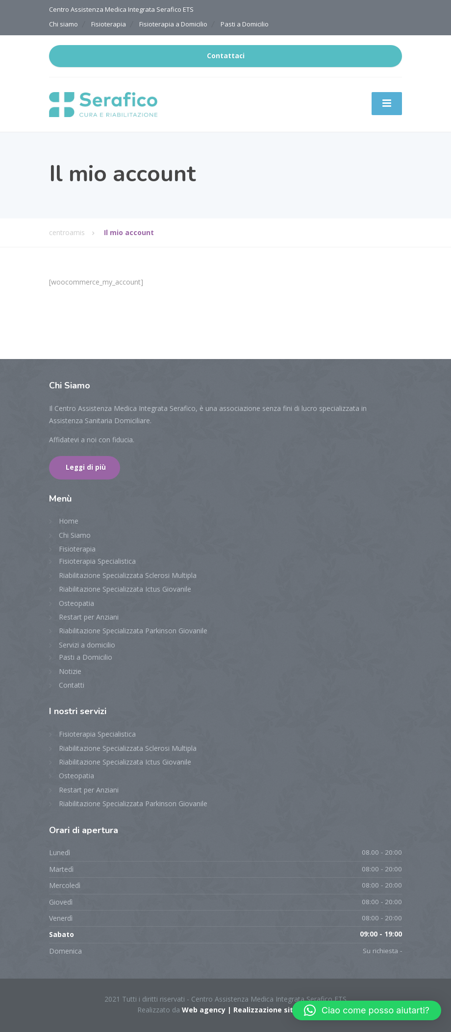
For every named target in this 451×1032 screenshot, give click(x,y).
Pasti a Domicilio (245, 24)
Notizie (70, 671)
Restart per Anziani (89, 617)
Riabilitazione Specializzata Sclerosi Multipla (128, 575)
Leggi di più (86, 467)
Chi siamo (63, 24)
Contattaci (226, 55)
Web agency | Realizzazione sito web (248, 1009)
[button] (366, 1010)
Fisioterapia (108, 24)
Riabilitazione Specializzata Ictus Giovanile (125, 589)
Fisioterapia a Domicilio (173, 24)
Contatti (71, 685)
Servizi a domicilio (87, 644)
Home (68, 521)
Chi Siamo (75, 535)
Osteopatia (76, 603)
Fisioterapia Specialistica (97, 561)
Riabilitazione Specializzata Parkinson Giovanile (133, 630)
